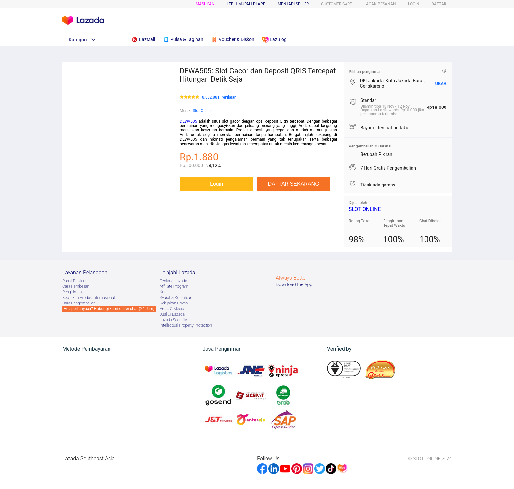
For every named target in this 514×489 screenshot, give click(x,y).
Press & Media (172, 308)
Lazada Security (173, 320)
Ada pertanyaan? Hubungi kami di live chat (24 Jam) (109, 308)
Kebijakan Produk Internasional (88, 297)
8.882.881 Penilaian (219, 97)
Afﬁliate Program (174, 286)
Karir (164, 292)
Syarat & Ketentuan (176, 297)
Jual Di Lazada (172, 314)
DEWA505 (188, 121)
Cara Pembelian (75, 286)
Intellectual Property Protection (186, 325)
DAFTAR (438, 4)
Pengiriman (72, 292)
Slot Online (202, 110)
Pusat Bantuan (75, 281)
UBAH (440, 83)
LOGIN (413, 4)
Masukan (205, 4)
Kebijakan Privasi (174, 303)
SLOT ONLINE (365, 209)
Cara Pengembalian (79, 303)
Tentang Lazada (173, 281)
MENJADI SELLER (293, 4)
